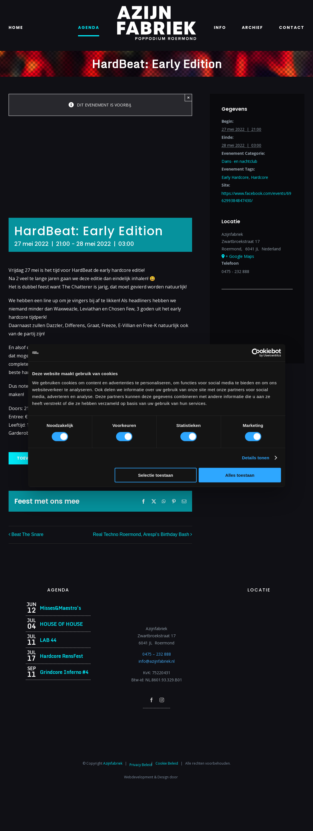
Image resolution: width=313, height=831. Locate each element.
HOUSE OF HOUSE (61, 624)
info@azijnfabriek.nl (157, 661)
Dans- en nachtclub (239, 161)
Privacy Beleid (140, 764)
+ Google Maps (240, 256)
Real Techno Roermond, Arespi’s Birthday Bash (141, 534)
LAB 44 (48, 640)
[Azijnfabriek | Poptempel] (156, 716)
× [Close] (188, 97)
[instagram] (162, 700)
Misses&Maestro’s (60, 608)
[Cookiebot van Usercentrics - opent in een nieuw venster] (256, 353)
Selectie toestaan (155, 474)
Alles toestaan (239, 474)
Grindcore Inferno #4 (64, 672)
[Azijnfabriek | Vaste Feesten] (259, 604)
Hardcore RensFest (61, 656)
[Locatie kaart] (257, 306)
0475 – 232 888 (156, 654)
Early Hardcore (235, 177)
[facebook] (151, 700)
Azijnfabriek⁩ (112, 763)
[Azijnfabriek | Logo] (156, 7)
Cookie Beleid (166, 763)
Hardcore (259, 177)
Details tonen (255, 457)
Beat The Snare (27, 534)
